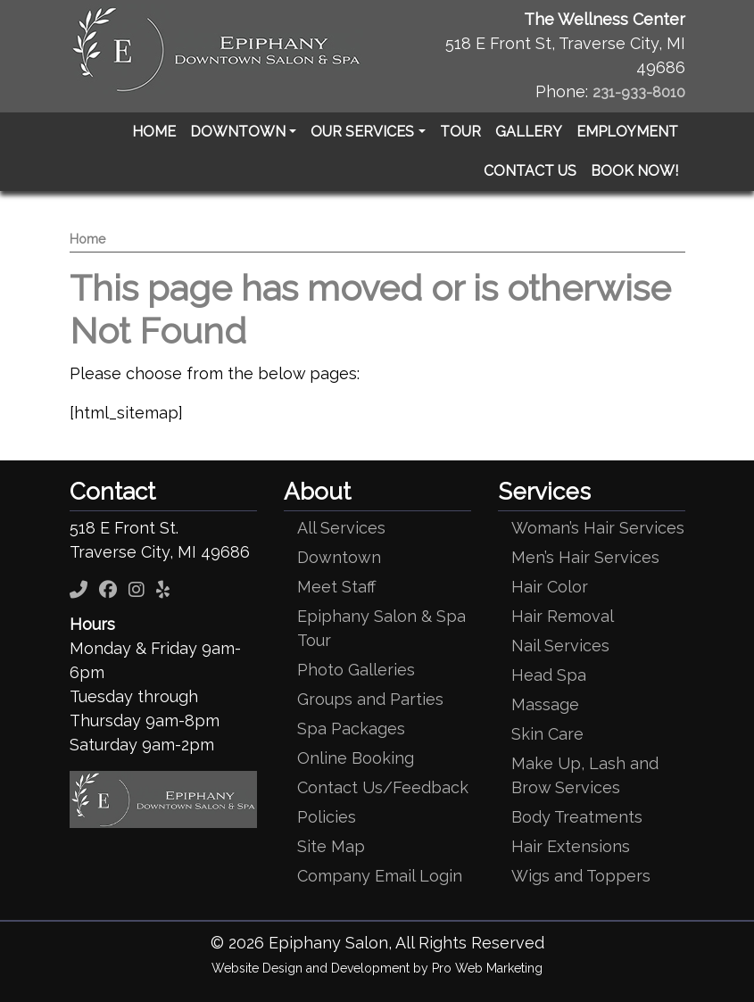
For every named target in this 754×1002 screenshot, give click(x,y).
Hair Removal (562, 616)
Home (87, 239)
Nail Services (560, 645)
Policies (326, 816)
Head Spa (548, 675)
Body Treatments (576, 816)
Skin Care (547, 734)
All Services (341, 527)
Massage (545, 704)
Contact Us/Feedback (382, 787)
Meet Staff (336, 586)
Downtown (339, 557)
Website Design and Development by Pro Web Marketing (377, 968)
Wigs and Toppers (580, 875)
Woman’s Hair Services (597, 527)
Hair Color (549, 586)
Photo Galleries (356, 669)
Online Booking (355, 758)
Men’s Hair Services (585, 557)
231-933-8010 (638, 92)
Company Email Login (379, 875)
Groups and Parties (370, 699)
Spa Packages (351, 728)
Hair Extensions (570, 846)
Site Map (331, 846)
